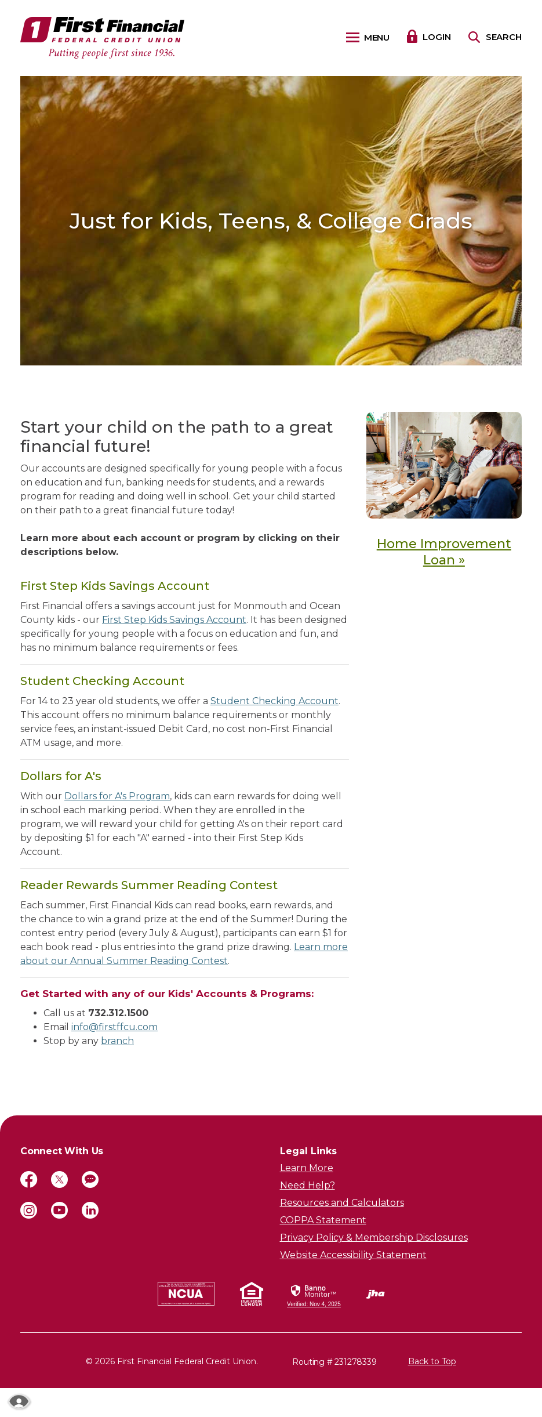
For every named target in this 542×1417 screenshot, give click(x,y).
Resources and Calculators (342, 1202)
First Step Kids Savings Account (174, 619)
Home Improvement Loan (444, 552)
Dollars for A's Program (117, 796)
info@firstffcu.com (114, 1026)
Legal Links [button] (308, 1151)
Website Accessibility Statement (353, 1254)
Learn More (306, 1167)
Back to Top (432, 1361)
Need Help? (307, 1185)
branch (117, 1040)
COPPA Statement (323, 1220)
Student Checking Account (274, 700)
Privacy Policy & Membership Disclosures (374, 1237)
